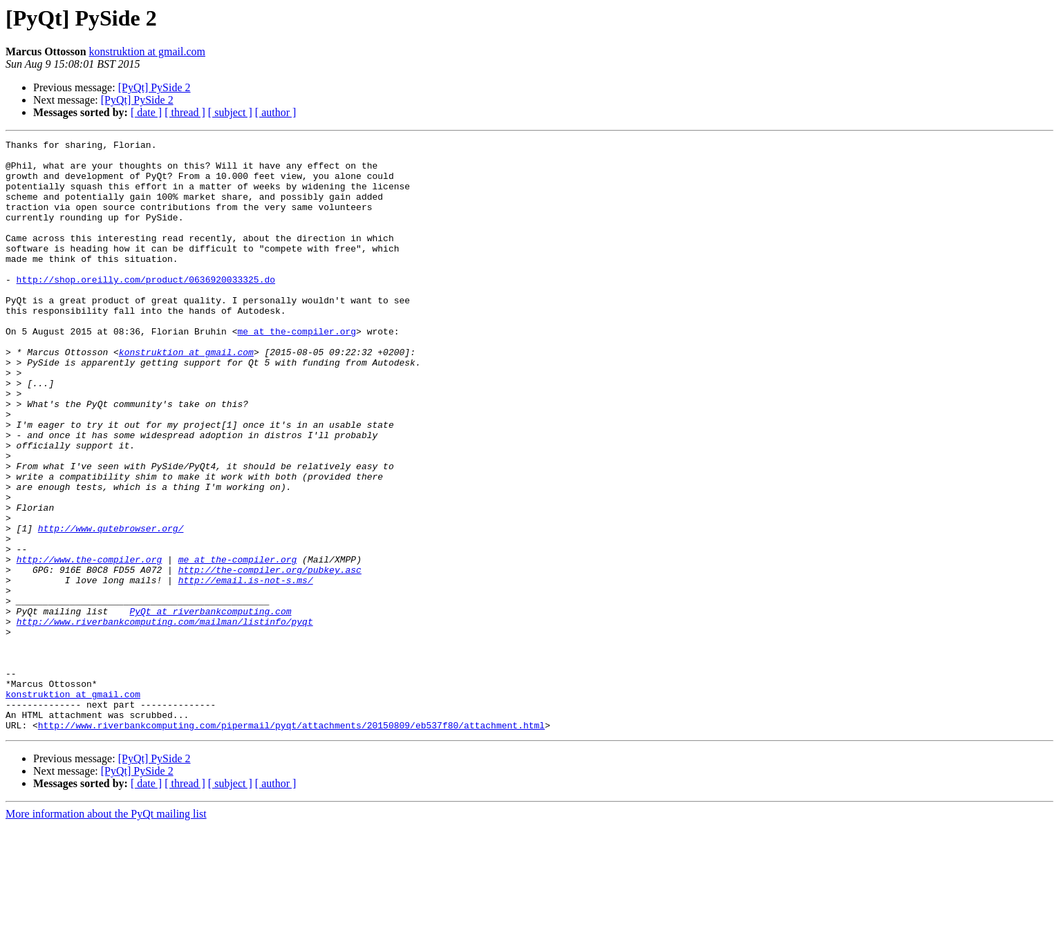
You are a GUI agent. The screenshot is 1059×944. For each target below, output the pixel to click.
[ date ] (146, 112)
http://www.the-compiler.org (89, 644)
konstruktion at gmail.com (147, 51)
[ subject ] (230, 112)
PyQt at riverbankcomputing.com (210, 706)
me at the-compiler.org (296, 370)
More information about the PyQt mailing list (106, 932)
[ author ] (276, 112)
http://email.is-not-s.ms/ (245, 669)
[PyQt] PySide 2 (154, 87)
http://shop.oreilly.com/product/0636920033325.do (146, 308)
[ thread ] (185, 112)
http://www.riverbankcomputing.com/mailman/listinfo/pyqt (165, 718)
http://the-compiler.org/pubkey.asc (270, 656)
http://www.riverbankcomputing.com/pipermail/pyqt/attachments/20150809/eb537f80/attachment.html (291, 843)
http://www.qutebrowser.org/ (111, 607)
